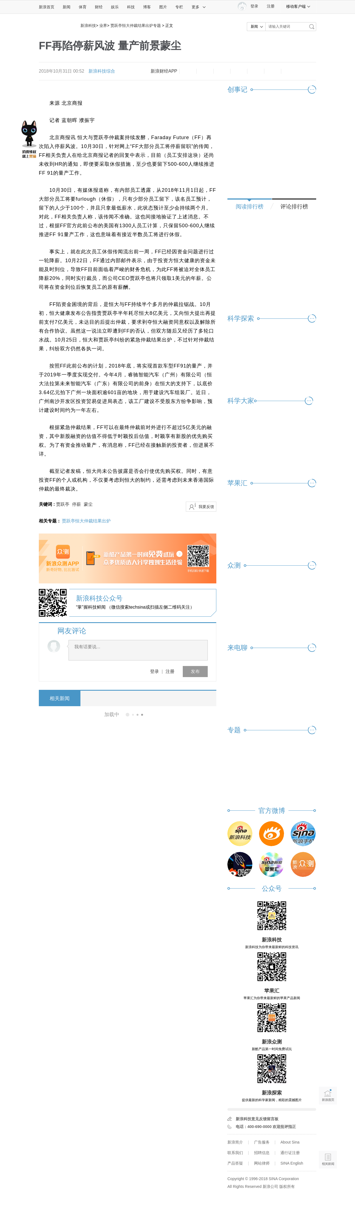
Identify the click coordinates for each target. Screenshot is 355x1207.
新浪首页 (46, 7)
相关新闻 (60, 698)
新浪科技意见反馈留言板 (257, 1119)
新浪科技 (88, 25)
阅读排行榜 (249, 206)
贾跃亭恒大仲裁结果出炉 (86, 521)
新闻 (66, 7)
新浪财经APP (164, 71)
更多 (199, 7)
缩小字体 (188, 71)
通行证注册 (290, 1152)
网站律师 (262, 1163)
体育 (83, 7)
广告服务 (262, 1142)
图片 (163, 7)
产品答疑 (235, 1163)
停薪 (76, 504)
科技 (131, 7)
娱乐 (115, 7)
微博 (238, 71)
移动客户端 (298, 6)
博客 (147, 7)
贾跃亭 (62, 504)
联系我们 (235, 1152)
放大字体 (205, 71)
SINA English (291, 1163)
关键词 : (47, 504)
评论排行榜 (294, 206)
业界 (103, 25)
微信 (255, 71)
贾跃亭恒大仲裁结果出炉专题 (135, 25)
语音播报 (328, 1138)
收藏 (222, 71)
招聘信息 (262, 1152)
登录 (154, 671)
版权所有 (287, 1186)
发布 (195, 671)
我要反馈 (206, 506)
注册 (271, 6)
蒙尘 (88, 504)
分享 (272, 71)
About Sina (290, 1142)
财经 (99, 7)
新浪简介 (235, 1142)
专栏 (179, 7)
